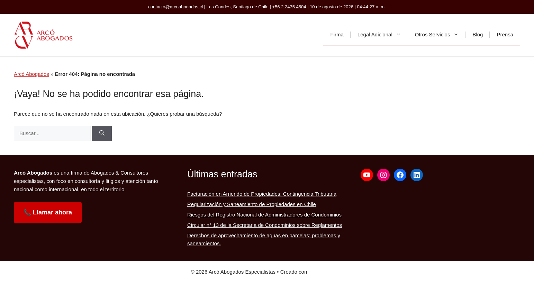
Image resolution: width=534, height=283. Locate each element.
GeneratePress (325, 272)
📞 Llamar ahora (48, 212)
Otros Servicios (440, 34)
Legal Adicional (382, 34)
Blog (477, 34)
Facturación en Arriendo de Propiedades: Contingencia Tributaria (261, 194)
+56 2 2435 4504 (289, 6)
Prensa (505, 34)
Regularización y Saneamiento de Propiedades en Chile (251, 204)
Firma (336, 34)
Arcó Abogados (31, 74)
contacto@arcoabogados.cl (175, 6)
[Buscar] (102, 133)
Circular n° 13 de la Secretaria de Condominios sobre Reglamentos (264, 225)
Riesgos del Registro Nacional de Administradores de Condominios (264, 215)
